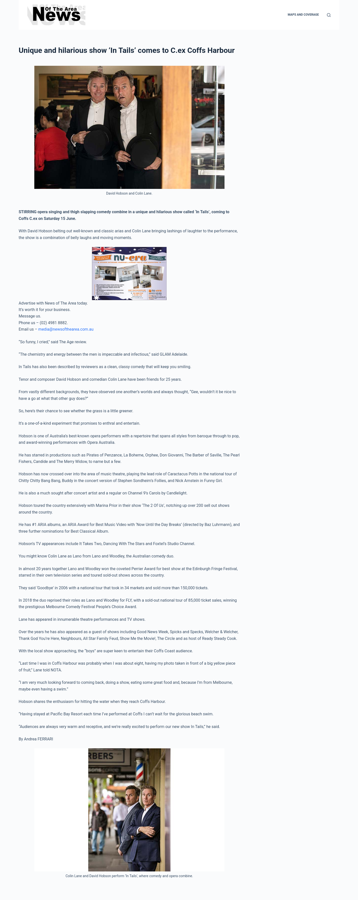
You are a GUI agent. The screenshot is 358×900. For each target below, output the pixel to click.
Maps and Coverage (303, 14)
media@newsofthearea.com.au (65, 329)
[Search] (329, 15)
